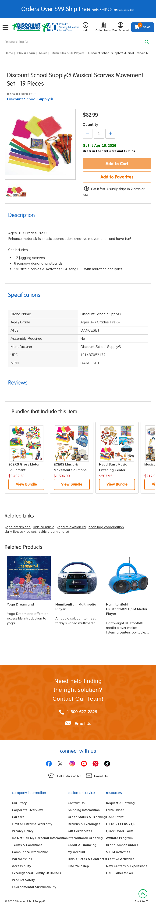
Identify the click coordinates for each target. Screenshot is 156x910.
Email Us (83, 723)
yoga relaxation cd (71, 527)
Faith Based (115, 810)
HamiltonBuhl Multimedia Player (75, 606)
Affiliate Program (119, 838)
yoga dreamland (18, 527)
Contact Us (76, 803)
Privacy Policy (22, 831)
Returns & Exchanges (84, 824)
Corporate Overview (27, 810)
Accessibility (21, 866)
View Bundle (26, 484)
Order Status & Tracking (87, 817)
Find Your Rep (78, 866)
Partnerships (22, 859)
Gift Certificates (80, 831)
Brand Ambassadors (122, 845)
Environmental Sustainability (34, 887)
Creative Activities (120, 859)
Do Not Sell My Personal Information (40, 838)
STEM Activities (118, 852)
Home (9, 53)
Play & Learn (26, 53)
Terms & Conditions (27, 845)
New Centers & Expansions (126, 866)
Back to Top (143, 896)
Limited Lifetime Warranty (32, 824)
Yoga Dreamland (20, 604)
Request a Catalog (120, 803)
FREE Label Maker (119, 873)
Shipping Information (84, 810)
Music (43, 53)
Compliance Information (30, 852)
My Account (76, 852)
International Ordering (85, 838)
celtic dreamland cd (54, 531)
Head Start (115, 817)
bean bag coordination (106, 527)
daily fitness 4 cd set (20, 531)
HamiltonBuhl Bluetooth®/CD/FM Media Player (126, 609)
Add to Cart (117, 163)
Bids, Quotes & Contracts (87, 859)
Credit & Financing (82, 845)
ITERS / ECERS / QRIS (122, 824)
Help (85, 27)
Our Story (19, 803)
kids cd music (43, 527)
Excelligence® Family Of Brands (36, 873)
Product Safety (23, 880)
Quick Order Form (119, 831)
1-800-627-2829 (82, 711)
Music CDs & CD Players (68, 53)
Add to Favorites (117, 177)
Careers (18, 817)
